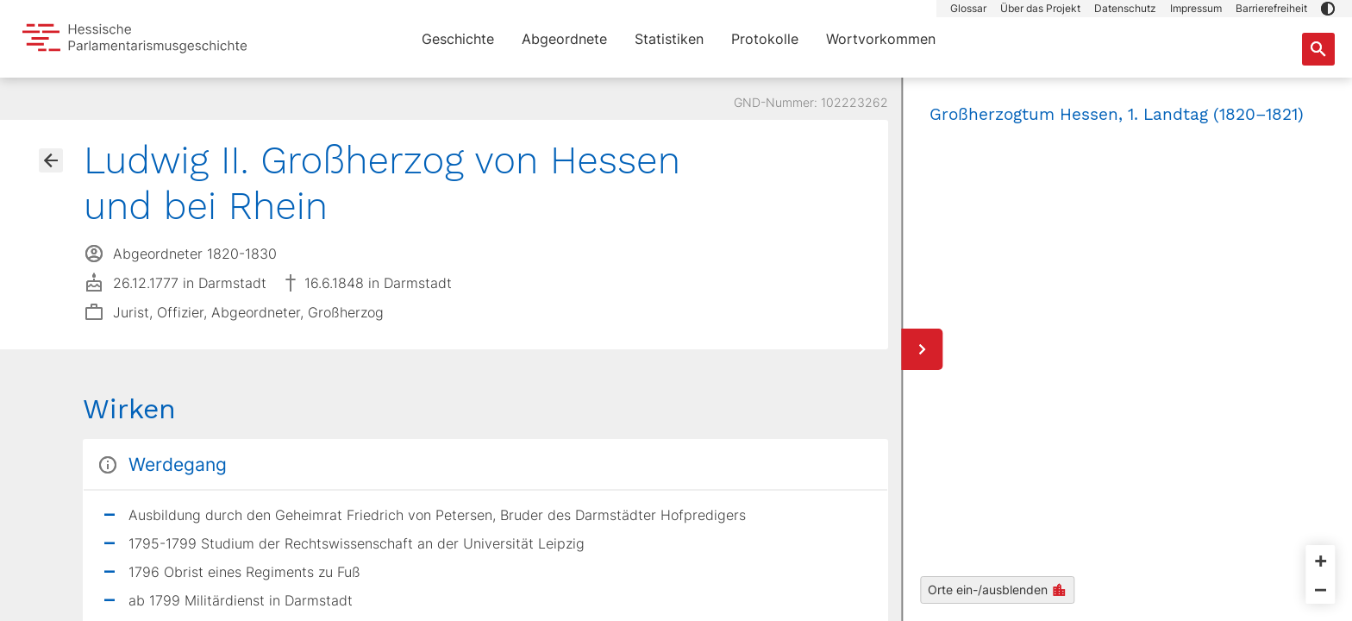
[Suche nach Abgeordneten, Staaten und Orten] (1318, 49)
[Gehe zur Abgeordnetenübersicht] (51, 160)
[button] (1328, 9)
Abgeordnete (564, 38)
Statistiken (669, 38)
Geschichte (458, 38)
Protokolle (764, 38)
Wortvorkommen (881, 38)
